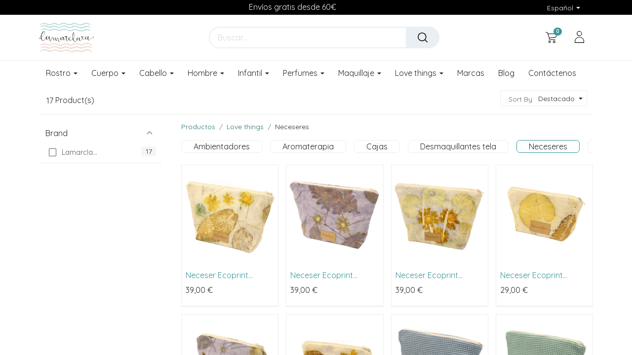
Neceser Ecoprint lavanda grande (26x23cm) (321, 275)
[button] (559, 99)
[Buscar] (422, 37)
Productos (198, 126)
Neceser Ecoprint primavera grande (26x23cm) (219, 275)
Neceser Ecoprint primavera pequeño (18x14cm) (536, 275)
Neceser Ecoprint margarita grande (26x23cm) (428, 275)
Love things (245, 126)
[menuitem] (470, 73)
